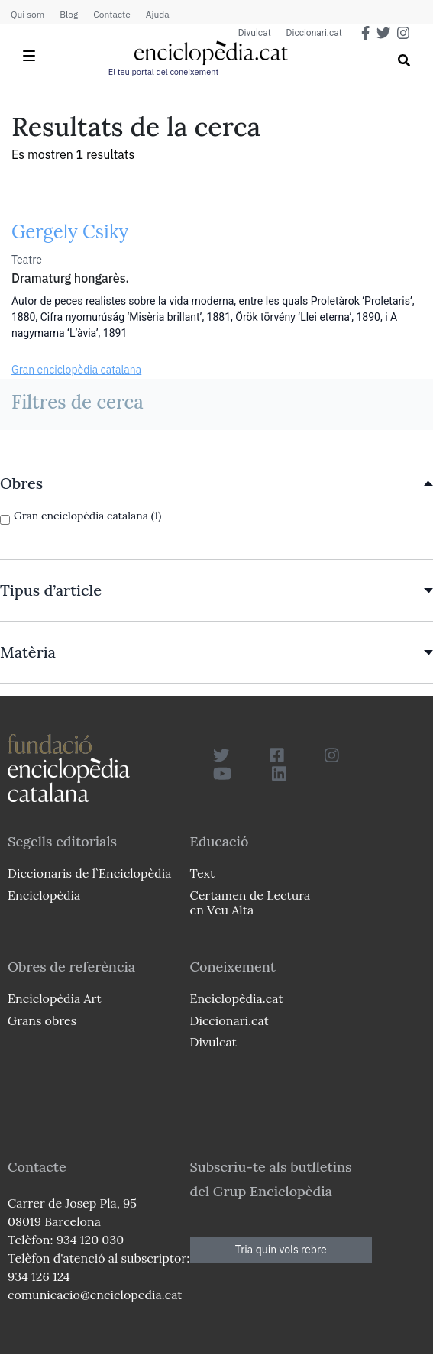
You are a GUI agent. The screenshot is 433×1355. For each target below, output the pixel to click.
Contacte (111, 14)
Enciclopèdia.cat (236, 998)
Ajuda (158, 14)
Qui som (27, 14)
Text (202, 873)
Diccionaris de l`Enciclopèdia (89, 873)
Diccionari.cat (314, 32)
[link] (216, 483)
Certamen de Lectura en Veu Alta (250, 902)
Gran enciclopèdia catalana (76, 370)
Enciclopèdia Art (55, 998)
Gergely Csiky (69, 232)
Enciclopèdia (44, 895)
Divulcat (254, 32)
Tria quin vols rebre (281, 1249)
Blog (69, 14)
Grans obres (42, 1020)
